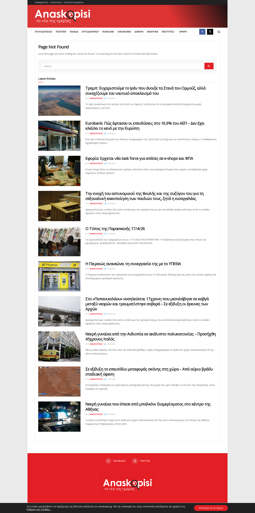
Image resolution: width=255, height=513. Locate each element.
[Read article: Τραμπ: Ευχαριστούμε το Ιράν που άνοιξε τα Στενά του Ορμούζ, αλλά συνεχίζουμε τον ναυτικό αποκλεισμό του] (59, 101)
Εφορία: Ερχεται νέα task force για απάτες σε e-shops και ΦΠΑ (139, 158)
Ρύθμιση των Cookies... (39, 509)
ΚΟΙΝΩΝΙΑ (108, 31)
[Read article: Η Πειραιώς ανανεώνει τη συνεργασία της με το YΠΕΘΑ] (59, 276)
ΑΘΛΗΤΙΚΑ (152, 31)
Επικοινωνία (56, 2)
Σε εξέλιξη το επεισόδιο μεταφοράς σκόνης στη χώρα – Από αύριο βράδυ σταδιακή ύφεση (149, 371)
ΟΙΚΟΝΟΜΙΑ (124, 31)
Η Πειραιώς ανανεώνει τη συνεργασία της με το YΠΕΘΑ (133, 263)
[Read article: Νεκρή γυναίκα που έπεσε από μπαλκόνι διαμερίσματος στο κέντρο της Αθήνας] (59, 416)
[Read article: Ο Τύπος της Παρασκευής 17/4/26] (59, 241)
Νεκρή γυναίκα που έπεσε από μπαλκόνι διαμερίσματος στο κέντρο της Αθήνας (148, 406)
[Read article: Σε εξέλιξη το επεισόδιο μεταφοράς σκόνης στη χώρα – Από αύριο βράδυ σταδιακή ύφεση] (59, 381)
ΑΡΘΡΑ (183, 31)
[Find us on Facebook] (202, 32)
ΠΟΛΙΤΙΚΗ (61, 31)
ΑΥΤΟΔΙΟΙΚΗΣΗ (90, 31)
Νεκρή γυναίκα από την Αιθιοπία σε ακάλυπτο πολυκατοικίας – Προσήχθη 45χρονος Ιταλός (150, 336)
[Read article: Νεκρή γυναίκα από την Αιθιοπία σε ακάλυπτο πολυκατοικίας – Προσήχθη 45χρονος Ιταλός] (59, 346)
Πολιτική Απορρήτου (74, 2)
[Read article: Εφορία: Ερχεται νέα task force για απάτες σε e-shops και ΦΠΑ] (59, 171)
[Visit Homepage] (62, 16)
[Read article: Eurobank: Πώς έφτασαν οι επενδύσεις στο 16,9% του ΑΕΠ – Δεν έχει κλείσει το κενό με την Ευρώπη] (59, 136)
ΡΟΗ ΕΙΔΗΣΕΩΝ (43, 31)
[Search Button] (219, 32)
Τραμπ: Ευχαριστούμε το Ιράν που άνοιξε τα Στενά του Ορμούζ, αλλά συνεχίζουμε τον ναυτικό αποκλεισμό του (145, 90)
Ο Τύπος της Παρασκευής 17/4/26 (115, 228)
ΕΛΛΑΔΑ (74, 31)
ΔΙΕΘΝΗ (138, 31)
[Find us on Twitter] (210, 32)
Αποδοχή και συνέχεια (211, 507)
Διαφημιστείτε (41, 2)
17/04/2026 (109, 98)
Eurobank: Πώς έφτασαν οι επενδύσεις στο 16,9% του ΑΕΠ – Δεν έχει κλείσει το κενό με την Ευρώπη (144, 125)
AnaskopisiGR (96, 98)
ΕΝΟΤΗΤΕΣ (168, 31)
